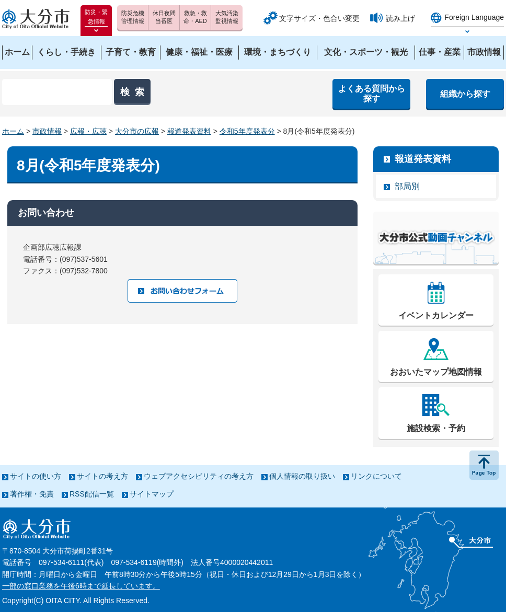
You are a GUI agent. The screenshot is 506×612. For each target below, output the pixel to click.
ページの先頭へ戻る (484, 465)
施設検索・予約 (436, 428)
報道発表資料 (189, 131)
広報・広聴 (88, 131)
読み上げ (400, 18)
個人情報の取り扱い (302, 476)
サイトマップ (152, 494)
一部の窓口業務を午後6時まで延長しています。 (81, 586)
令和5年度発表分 (247, 131)
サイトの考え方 (102, 476)
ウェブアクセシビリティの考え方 (199, 476)
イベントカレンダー (436, 315)
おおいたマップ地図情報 (436, 371)
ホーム (13, 131)
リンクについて (376, 476)
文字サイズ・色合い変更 (319, 18)
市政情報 (47, 131)
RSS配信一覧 (92, 494)
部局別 (407, 186)
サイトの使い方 (35, 476)
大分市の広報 (137, 131)
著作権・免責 (32, 494)
